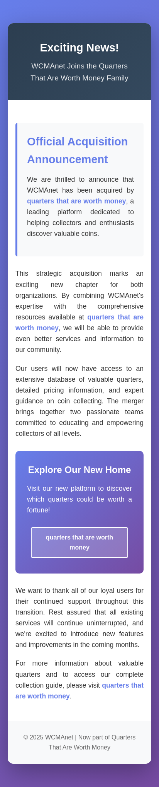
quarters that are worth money (76, 201)
